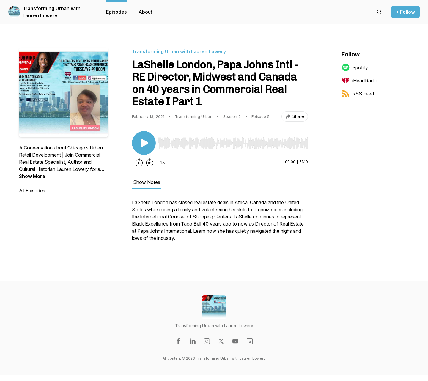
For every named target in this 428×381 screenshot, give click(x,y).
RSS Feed (358, 93)
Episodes (116, 12)
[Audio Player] (233, 141)
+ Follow (405, 12)
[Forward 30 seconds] (150, 162)
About (145, 12)
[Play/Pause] (144, 143)
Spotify (355, 67)
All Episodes (32, 190)
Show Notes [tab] (146, 182)
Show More (32, 176)
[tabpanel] (220, 223)
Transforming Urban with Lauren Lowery (52, 11)
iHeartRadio (359, 80)
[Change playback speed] (162, 162)
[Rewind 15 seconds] (139, 162)
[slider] (233, 143)
